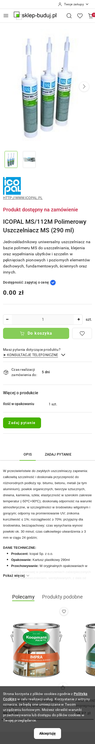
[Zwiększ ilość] (78, 320)
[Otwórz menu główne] (6, 15)
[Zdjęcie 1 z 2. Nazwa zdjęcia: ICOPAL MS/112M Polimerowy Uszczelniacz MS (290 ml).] (11, 159)
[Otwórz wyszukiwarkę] (69, 15)
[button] (84, 87)
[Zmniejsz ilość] (7, 320)
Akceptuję (47, 733)
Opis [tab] (28, 454)
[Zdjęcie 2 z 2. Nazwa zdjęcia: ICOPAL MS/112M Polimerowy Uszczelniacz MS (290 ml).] (29, 159)
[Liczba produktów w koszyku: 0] (90, 15)
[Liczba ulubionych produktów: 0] (80, 15)
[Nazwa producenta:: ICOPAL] (12, 185)
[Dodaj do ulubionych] (82, 333)
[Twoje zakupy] (73, 4)
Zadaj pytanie (22, 423)
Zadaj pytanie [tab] (58, 454)
